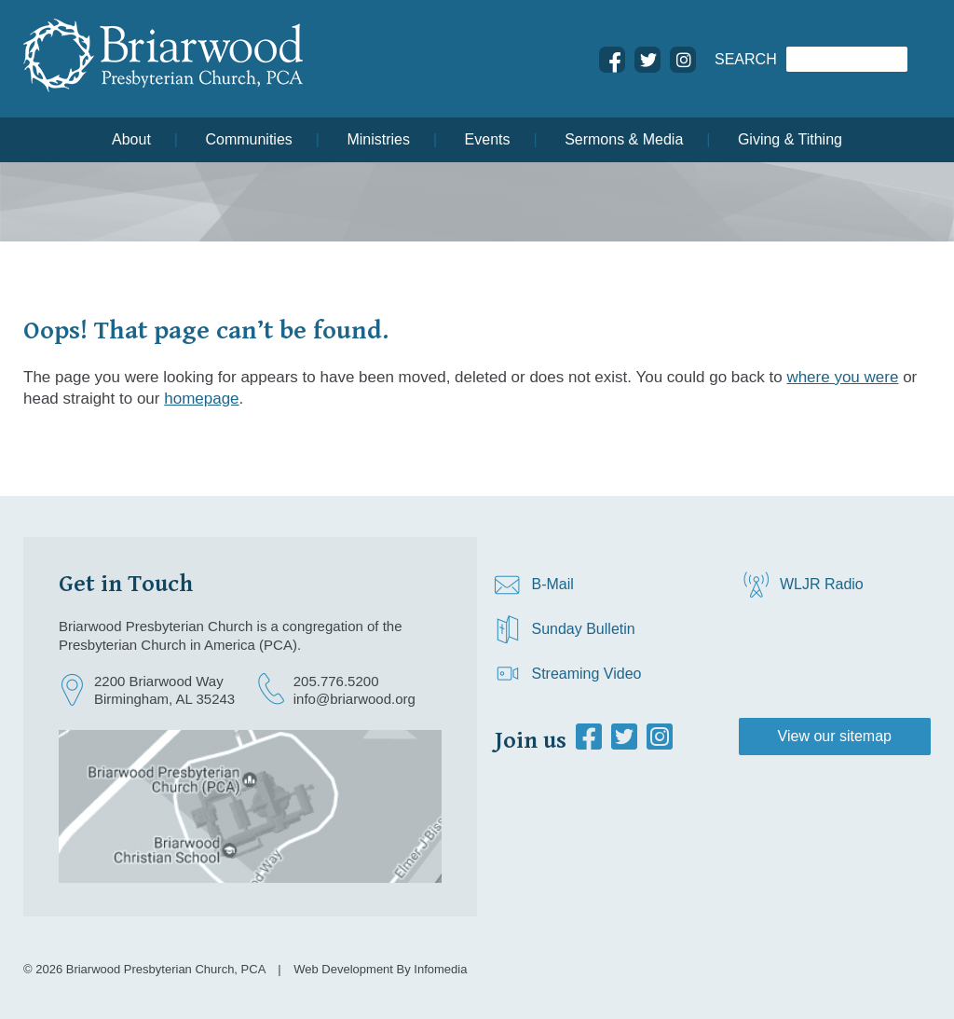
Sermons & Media (624, 139)
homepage (201, 398)
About (131, 139)
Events (488, 139)
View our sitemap (835, 736)
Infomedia (440, 969)
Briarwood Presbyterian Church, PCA (166, 969)
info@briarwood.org (354, 699)
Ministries (378, 139)
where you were (842, 377)
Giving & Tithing (790, 139)
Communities (248, 139)
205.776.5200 (336, 681)
